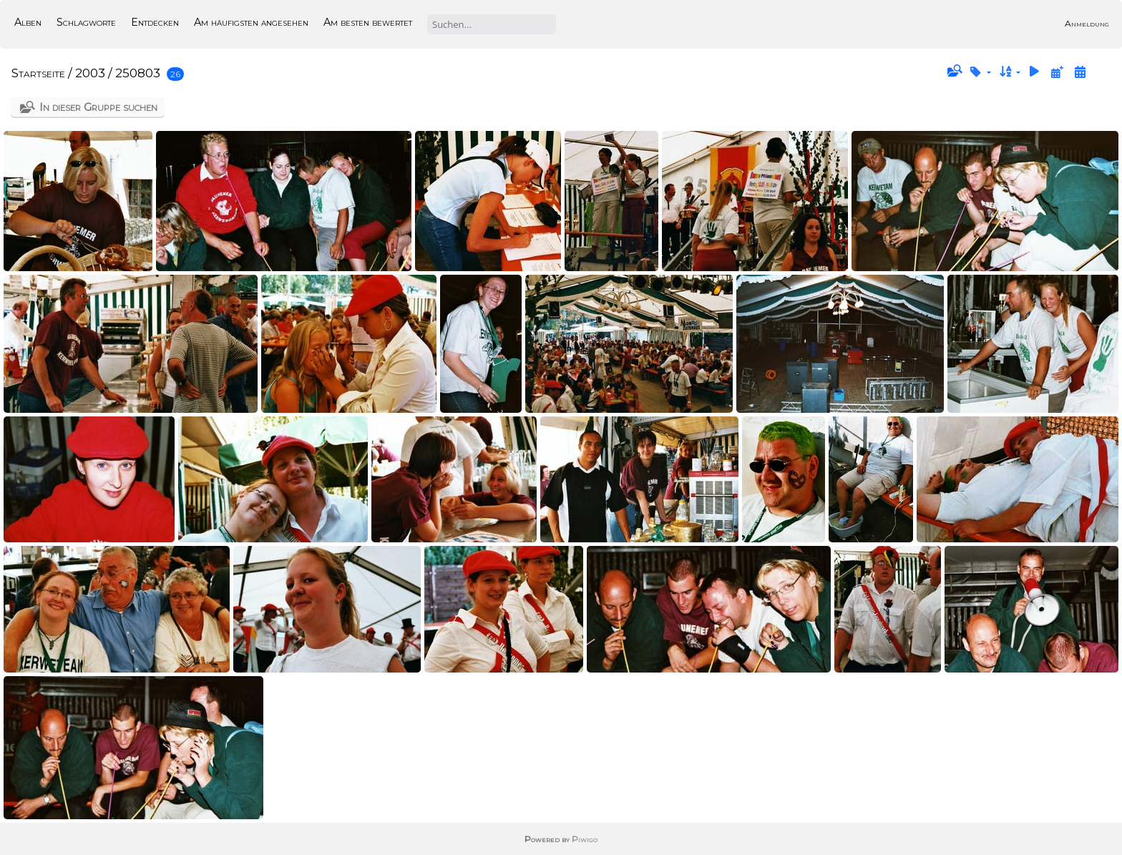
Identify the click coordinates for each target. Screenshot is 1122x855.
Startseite (38, 73)
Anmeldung (1087, 23)
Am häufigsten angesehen (251, 22)
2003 (90, 73)
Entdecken (155, 22)
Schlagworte (86, 22)
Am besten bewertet (367, 22)
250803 (137, 73)
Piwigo (584, 839)
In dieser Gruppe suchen (98, 107)
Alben (28, 22)
